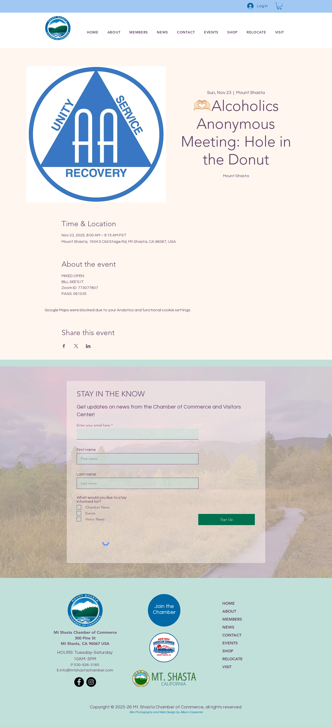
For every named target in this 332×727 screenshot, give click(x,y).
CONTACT (231, 635)
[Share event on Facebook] (64, 346)
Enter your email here (93, 425)
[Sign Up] (226, 519)
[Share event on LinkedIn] (88, 346)
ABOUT (229, 611)
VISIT (227, 666)
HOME (228, 603)
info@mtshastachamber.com (86, 670)
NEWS (228, 627)
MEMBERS (232, 619)
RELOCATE (232, 659)
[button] (279, 6)
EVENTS (230, 643)
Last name (86, 474)
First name (86, 450)
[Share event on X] (76, 346)
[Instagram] (91, 682)
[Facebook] (79, 682)
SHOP (227, 651)
